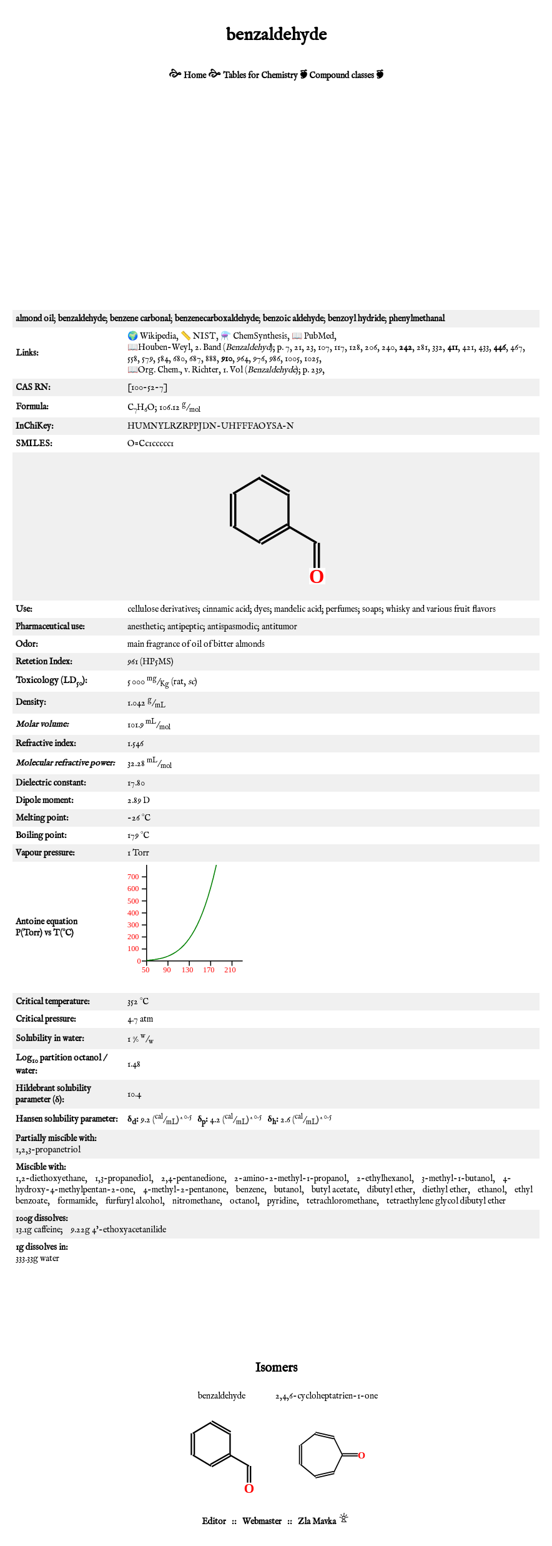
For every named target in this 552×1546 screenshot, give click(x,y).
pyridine (282, 1201)
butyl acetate (334, 1189)
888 (211, 358)
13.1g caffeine (38, 1229)
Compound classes (341, 75)
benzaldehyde (221, 1396)
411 (452, 347)
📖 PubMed (313, 336)
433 (483, 347)
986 (274, 358)
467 (516, 347)
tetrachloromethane (342, 1201)
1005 (292, 358)
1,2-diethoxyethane (50, 1178)
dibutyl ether (390, 1189)
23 (309, 347)
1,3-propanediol (123, 1178)
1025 (311, 358)
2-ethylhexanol (384, 1178)
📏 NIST (198, 336)
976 (259, 358)
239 (316, 370)
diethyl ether (445, 1189)
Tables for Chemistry (260, 75)
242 (405, 347)
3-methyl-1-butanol (457, 1178)
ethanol (491, 1189)
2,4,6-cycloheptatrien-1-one (326, 1396)
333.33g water (37, 1258)
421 (468, 347)
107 (324, 347)
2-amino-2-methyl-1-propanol (290, 1178)
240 (388, 347)
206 (371, 347)
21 (298, 347)
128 (354, 347)
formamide (76, 1201)
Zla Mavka (317, 1521)
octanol (243, 1201)
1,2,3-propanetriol (48, 1149)
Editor (214, 1521)
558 (132, 358)
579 (147, 358)
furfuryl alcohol (134, 1201)
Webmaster (262, 1521)
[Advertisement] (276, 203)
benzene (250, 1189)
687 (195, 358)
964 (243, 358)
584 (163, 358)
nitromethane (196, 1201)
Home (195, 75)
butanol (288, 1189)
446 (499, 347)
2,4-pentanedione (192, 1178)
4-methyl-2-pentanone (184, 1189)
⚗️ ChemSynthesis (253, 336)
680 (179, 358)
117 (339, 347)
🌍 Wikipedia (151, 336)
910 (226, 358)
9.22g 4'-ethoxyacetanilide (118, 1229)
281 (422, 347)
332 (437, 347)
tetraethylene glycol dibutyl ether (446, 1201)
